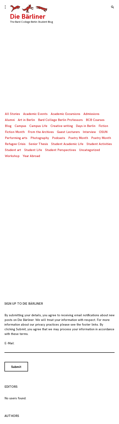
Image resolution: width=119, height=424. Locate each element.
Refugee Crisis (15, 144)
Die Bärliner (27, 17)
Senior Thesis (38, 144)
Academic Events (35, 114)
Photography (39, 138)
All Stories (12, 114)
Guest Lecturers (68, 132)
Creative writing (61, 126)
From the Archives (41, 132)
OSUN (103, 132)
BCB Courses (95, 120)
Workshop (12, 156)
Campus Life (38, 126)
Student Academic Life (67, 144)
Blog (8, 126)
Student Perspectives (60, 150)
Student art (13, 150)
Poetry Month (78, 138)
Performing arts (16, 138)
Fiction (103, 126)
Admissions (91, 114)
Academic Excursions (65, 114)
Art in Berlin (26, 120)
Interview (89, 132)
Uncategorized (89, 150)
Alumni (10, 120)
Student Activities (99, 144)
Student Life (33, 150)
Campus (20, 126)
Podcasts (58, 138)
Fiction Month (15, 132)
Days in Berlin (85, 126)
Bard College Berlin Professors (60, 120)
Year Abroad (31, 156)
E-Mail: (9, 343)
